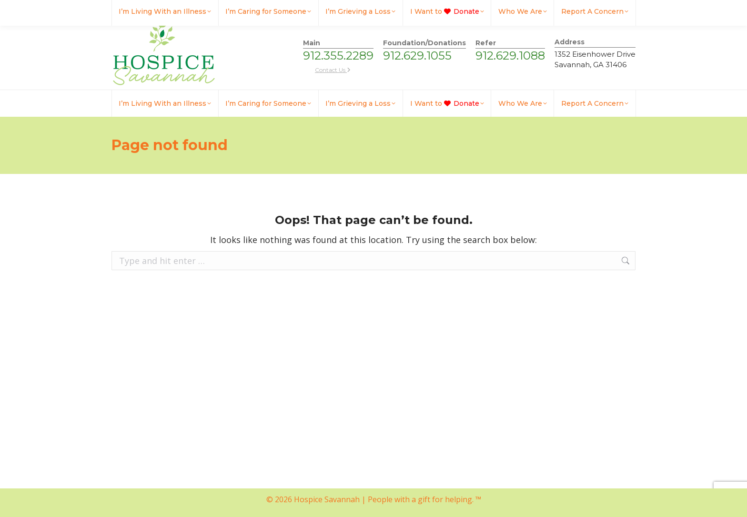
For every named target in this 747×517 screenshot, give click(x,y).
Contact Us (333, 69)
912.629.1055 (417, 55)
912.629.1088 (510, 55)
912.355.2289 (338, 55)
